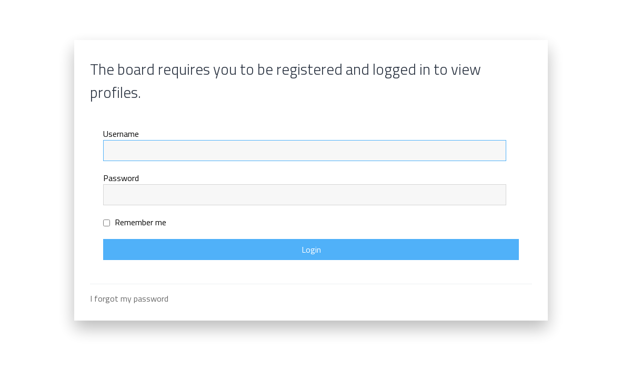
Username (121, 133)
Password (121, 178)
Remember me (134, 222)
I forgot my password (129, 298)
